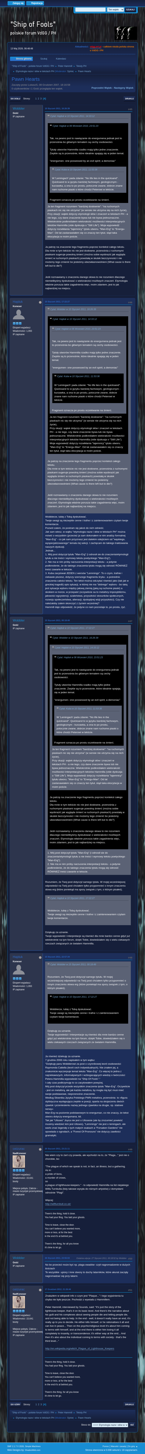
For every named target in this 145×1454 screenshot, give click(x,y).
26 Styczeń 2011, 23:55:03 (57, 1258)
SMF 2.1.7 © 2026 (15, 1446)
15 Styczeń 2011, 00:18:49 (57, 620)
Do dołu (15, 99)
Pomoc (106, 1446)
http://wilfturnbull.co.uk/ (58, 1203)
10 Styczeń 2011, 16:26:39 (57, 108)
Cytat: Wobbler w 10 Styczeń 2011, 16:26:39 (73, 309)
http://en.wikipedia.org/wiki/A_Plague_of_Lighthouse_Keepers (79, 1348)
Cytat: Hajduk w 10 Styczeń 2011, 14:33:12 (72, 116)
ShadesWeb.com (32, 1450)
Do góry (15, 1404)
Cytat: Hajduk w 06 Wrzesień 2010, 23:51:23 (75, 126)
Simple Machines (33, 1446)
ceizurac (19, 1149)
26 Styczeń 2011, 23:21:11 (57, 1148)
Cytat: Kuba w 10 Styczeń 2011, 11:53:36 (76, 169)
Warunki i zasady (118, 1446)
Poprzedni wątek (101, 87)
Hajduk (18, 301)
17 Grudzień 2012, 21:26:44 (58, 1289)
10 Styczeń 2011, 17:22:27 (57, 301)
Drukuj (129, 99)
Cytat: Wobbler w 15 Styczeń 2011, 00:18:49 (73, 964)
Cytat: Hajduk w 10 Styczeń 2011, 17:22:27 (72, 628)
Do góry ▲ (133, 1446)
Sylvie (70, 71)
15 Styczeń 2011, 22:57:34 (57, 957)
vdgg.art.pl (95, 46)
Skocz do (85, 1425)
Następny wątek (123, 87)
